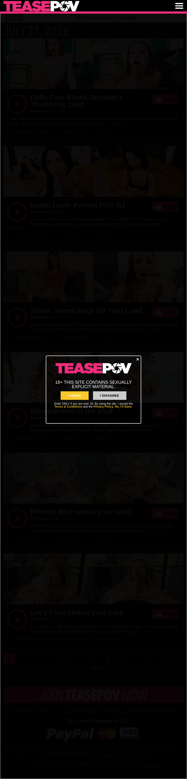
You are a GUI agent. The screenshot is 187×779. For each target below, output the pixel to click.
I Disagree (109, 395)
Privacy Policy (103, 406)
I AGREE (74, 395)
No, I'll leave (123, 406)
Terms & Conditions (68, 406)
